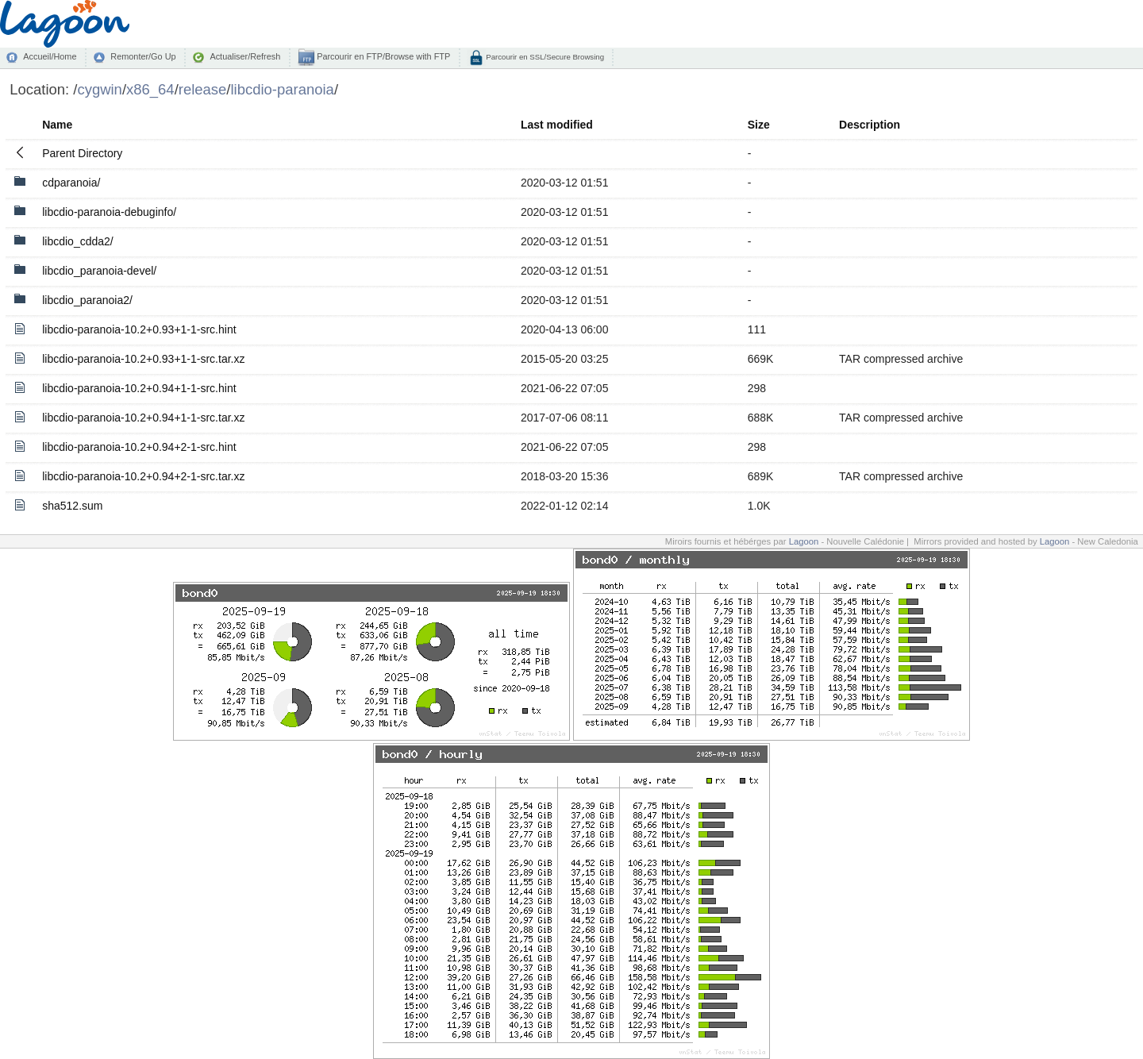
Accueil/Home (49, 56)
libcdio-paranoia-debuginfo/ (109, 212)
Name (57, 124)
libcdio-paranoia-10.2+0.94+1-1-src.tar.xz (143, 417)
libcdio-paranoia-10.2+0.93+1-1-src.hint (139, 329)
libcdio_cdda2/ (78, 241)
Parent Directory (82, 153)
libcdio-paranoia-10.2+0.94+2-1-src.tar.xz (143, 476)
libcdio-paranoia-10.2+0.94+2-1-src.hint (139, 447)
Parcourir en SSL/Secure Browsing (544, 56)
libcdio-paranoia (281, 89)
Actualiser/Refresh (245, 56)
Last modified (557, 124)
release (203, 89)
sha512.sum (72, 505)
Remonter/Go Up (142, 56)
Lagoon (804, 541)
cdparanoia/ (71, 182)
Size (759, 124)
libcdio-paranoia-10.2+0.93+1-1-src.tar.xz (143, 358)
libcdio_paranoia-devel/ (99, 270)
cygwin (99, 89)
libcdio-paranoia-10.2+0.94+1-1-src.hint (139, 388)
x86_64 (150, 89)
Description (869, 124)
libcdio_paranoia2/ (87, 300)
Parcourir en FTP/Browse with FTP (382, 56)
